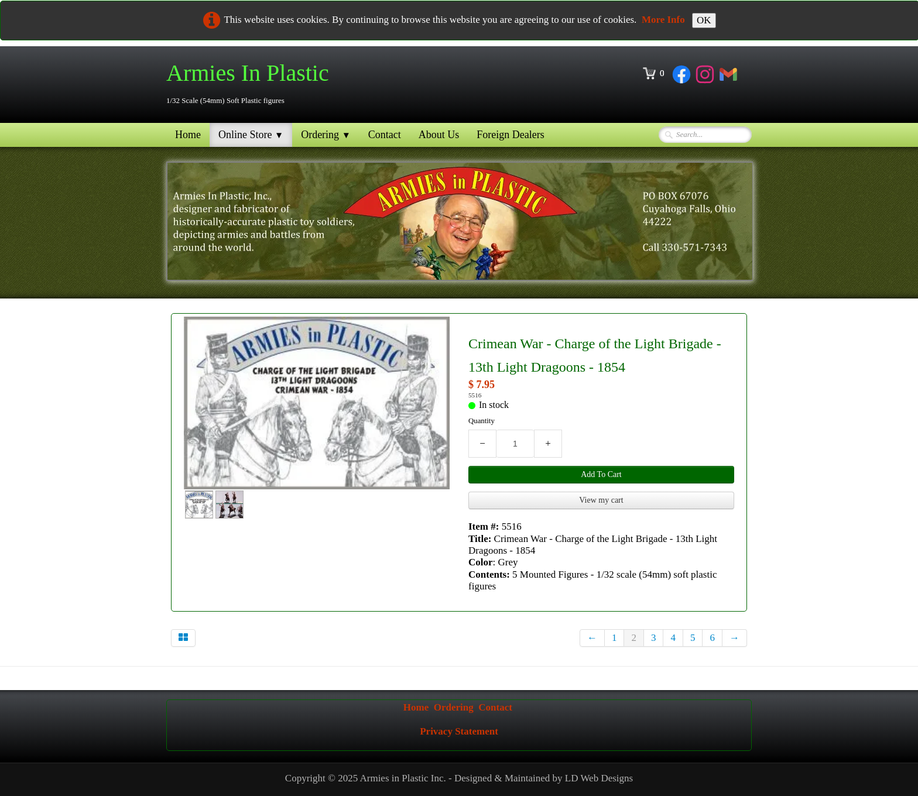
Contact (384, 134)
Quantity (481, 421)
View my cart (601, 500)
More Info (663, 19)
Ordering (326, 134)
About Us (439, 134)
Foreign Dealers (510, 134)
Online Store (250, 134)
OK (704, 20)
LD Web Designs (599, 778)
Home (188, 134)
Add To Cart (601, 474)
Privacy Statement (459, 731)
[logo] (252, 83)
